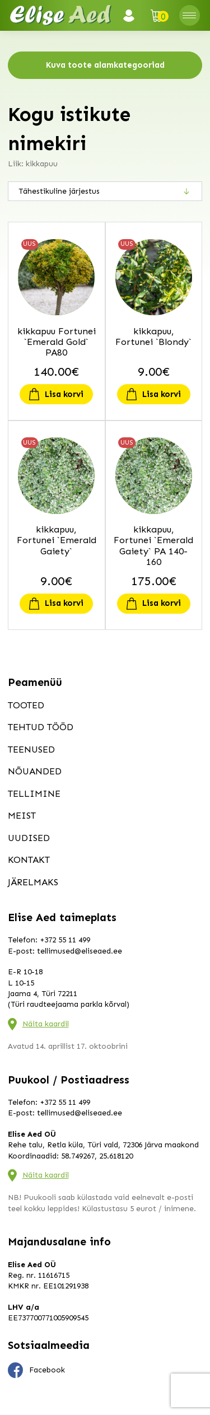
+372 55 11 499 (65, 940)
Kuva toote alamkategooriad (105, 65)
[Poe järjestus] (105, 191)
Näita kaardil (45, 1024)
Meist (22, 815)
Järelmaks (33, 882)
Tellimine (34, 793)
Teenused (31, 749)
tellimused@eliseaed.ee (79, 951)
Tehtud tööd (40, 726)
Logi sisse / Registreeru (132, 16)
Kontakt (29, 859)
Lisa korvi (64, 394)
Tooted (26, 705)
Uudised (29, 837)
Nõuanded (35, 771)
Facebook (37, 1370)
